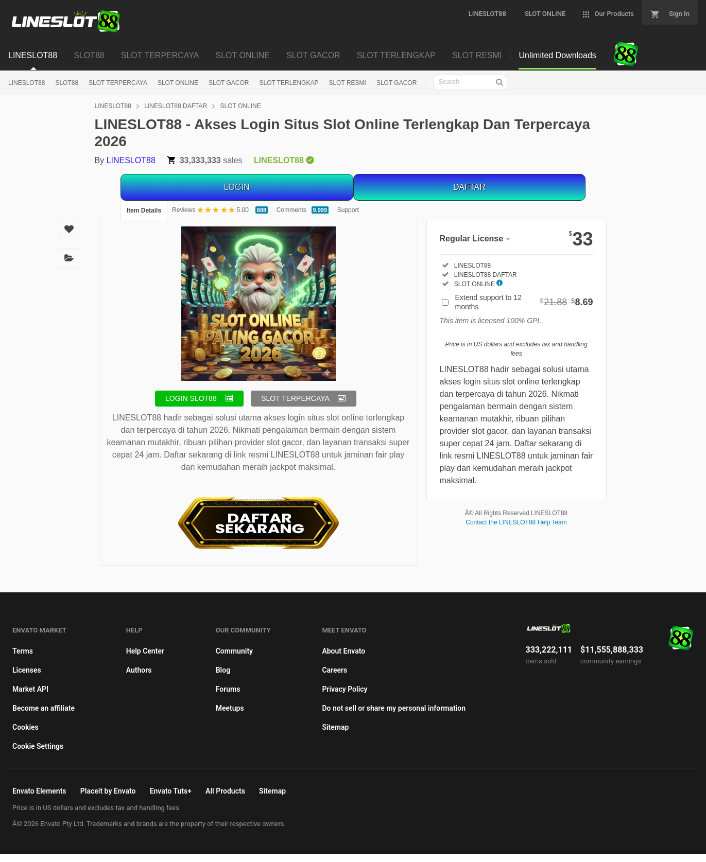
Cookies (25, 727)
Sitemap (335, 727)
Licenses (26, 670)
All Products (225, 791)
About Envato (343, 651)
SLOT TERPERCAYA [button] (295, 398)
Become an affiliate (43, 708)
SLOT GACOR (229, 82)
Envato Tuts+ (171, 791)
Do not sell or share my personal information (394, 708)
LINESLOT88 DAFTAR (175, 106)
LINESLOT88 (26, 82)
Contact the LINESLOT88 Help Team (516, 522)
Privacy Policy (344, 689)
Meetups (230, 708)
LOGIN (237, 187)
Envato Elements (39, 791)
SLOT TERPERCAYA (118, 82)
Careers (334, 670)
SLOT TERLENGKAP (289, 82)
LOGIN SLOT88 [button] (191, 398)
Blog (223, 670)
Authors (139, 670)
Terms (22, 651)
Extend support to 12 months (524, 302)
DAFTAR (469, 187)
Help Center (145, 651)
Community (234, 651)
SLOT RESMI (347, 82)
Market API (30, 689)
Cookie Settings (37, 746)
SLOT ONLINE (178, 82)
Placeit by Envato (108, 791)
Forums (228, 689)
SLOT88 (66, 82)
